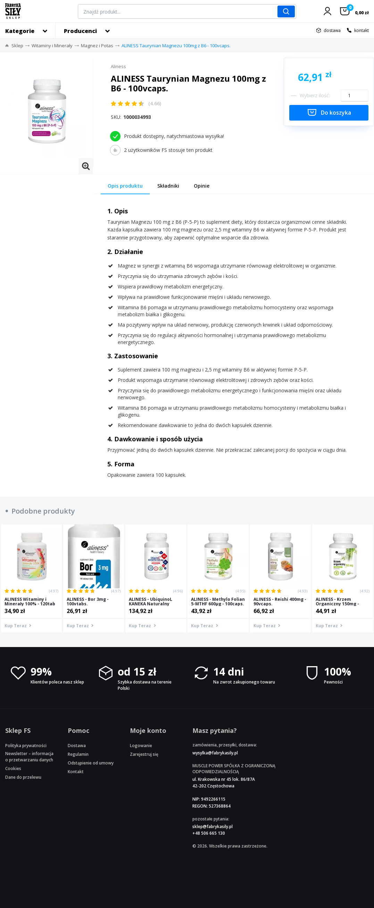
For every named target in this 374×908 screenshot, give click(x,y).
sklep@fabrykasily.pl (212, 826)
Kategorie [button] (19, 31)
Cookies (13, 768)
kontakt (361, 30)
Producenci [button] (80, 31)
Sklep (17, 45)
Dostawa (77, 746)
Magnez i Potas (97, 45)
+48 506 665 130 (208, 833)
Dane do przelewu (23, 777)
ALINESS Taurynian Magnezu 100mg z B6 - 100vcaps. (176, 45)
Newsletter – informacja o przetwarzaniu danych (29, 756)
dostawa (332, 30)
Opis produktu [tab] (125, 185)
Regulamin (78, 754)
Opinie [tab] (201, 185)
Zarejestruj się (144, 754)
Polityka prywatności (26, 746)
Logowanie (141, 746)
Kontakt (76, 772)
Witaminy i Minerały (52, 45)
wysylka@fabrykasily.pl (215, 753)
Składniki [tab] (168, 185)
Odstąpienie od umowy (91, 763)
